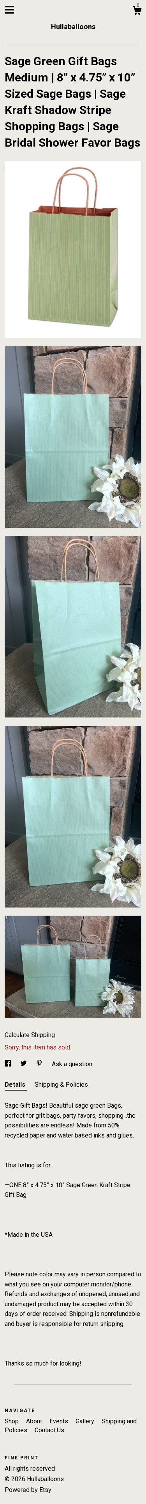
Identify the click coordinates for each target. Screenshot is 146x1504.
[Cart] (137, 11)
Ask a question (72, 1064)
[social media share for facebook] (8, 1064)
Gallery (86, 1421)
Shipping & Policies (61, 1084)
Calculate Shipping (30, 1035)
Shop (12, 1421)
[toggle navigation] (9, 10)
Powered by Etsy (28, 1490)
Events (59, 1421)
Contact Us (49, 1430)
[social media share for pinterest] (40, 1064)
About (35, 1421)
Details (16, 1084)
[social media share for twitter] (24, 1064)
